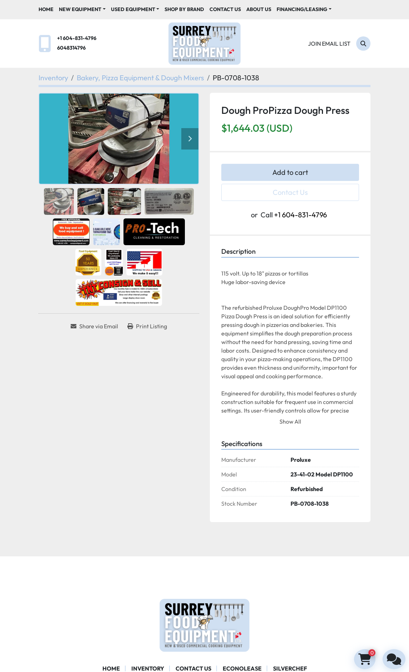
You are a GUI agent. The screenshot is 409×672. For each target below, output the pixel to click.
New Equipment (80, 9)
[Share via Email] (94, 326)
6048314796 (71, 48)
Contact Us (225, 9)
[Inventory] (53, 77)
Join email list (329, 43)
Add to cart (290, 172)
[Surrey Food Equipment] (204, 624)
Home (46, 9)
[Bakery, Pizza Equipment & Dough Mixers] (140, 77)
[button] (82, 9)
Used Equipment (133, 9)
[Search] (363, 43)
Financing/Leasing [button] (302, 9)
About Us (258, 9)
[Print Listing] (147, 326)
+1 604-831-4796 (76, 38)
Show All (290, 421)
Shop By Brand (184, 9)
